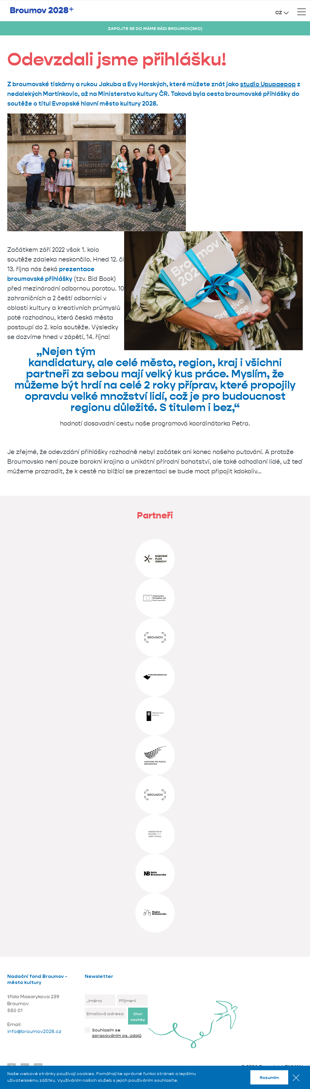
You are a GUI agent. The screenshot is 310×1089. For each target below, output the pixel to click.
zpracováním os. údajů (116, 1035)
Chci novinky (137, 1017)
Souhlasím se (116, 1032)
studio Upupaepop (268, 84)
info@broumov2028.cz (35, 1031)
